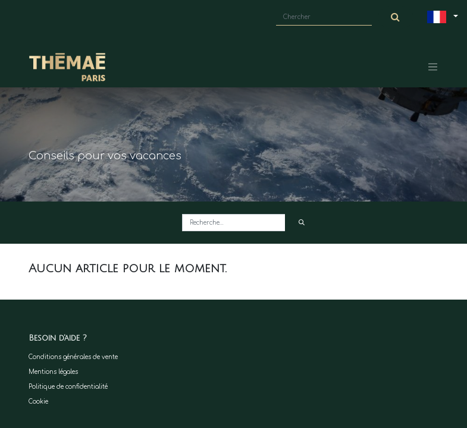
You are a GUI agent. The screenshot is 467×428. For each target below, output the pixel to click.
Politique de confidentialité (68, 386)
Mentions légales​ (53, 372)
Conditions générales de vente (73, 357)
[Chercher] (395, 17)
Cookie (38, 401)
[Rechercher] (301, 222)
